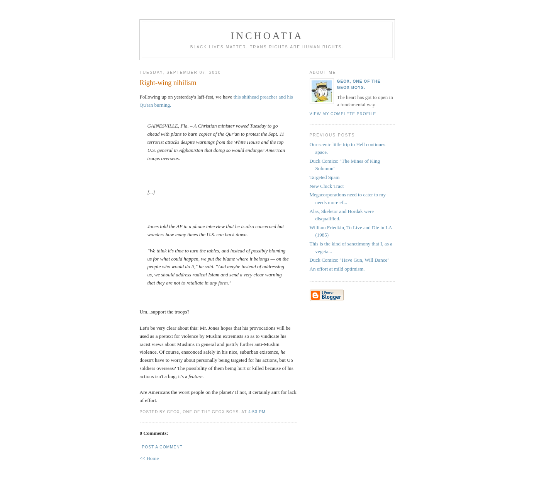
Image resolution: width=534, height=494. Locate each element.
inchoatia (267, 35)
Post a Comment (162, 447)
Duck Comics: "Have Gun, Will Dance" (350, 260)
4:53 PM (257, 412)
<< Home (149, 458)
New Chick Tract (327, 186)
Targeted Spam (325, 177)
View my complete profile (343, 114)
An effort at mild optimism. (337, 269)
